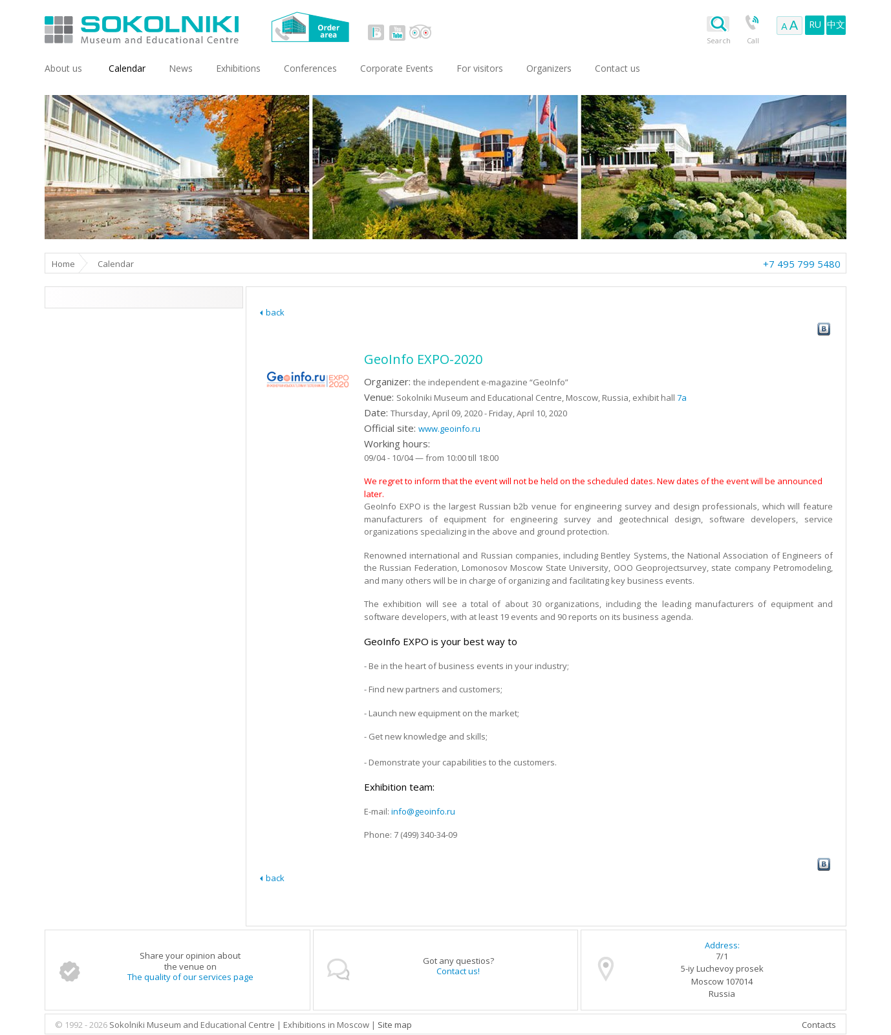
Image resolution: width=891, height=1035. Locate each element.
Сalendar (127, 68)
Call (753, 40)
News (181, 68)
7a (682, 397)
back (275, 312)
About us (63, 68)
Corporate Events (396, 68)
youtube (397, 32)
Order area (310, 27)
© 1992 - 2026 (82, 1024)
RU (815, 24)
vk (376, 32)
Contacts (819, 1024)
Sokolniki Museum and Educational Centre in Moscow (195, 27)
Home (63, 264)
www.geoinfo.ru (449, 428)
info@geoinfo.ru (423, 811)
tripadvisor (420, 32)
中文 (836, 24)
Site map (395, 1024)
